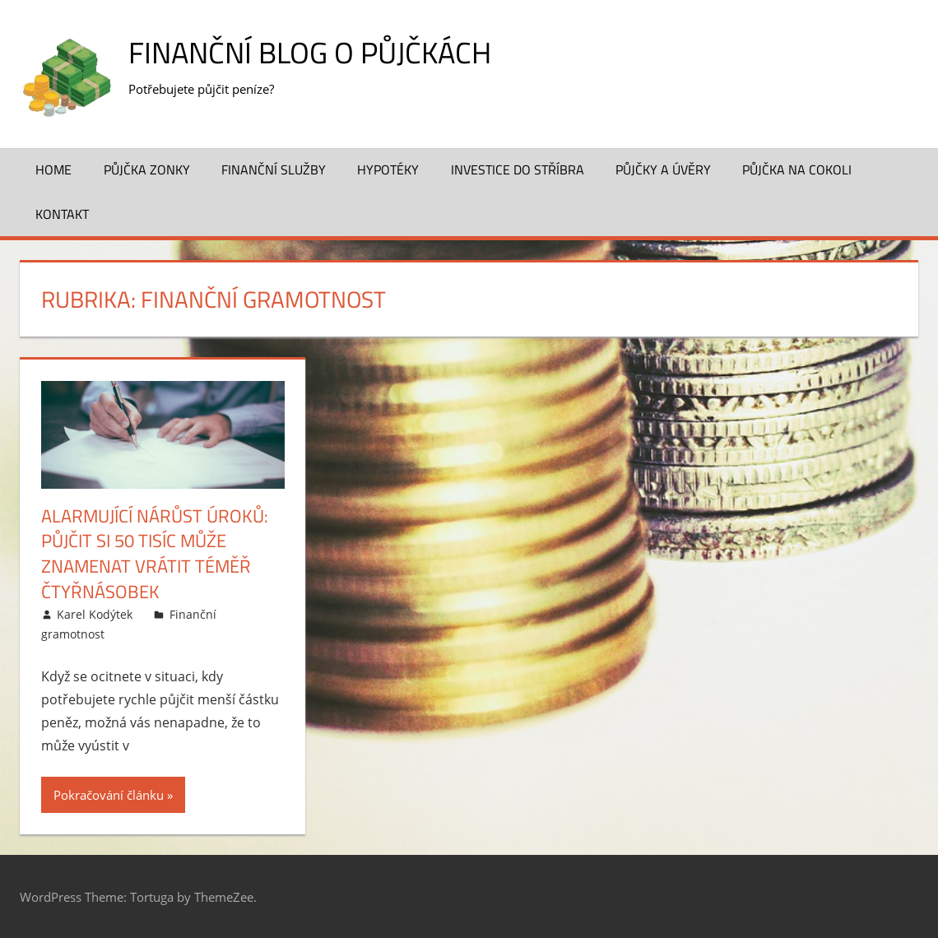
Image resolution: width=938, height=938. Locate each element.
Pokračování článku (108, 795)
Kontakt (62, 214)
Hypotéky (388, 169)
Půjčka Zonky (147, 169)
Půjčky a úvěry (663, 169)
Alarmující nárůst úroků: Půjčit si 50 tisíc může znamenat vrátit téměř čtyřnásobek (154, 554)
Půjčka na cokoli (797, 169)
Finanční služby (273, 169)
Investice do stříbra (517, 169)
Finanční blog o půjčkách (309, 52)
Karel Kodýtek (94, 614)
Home (53, 169)
